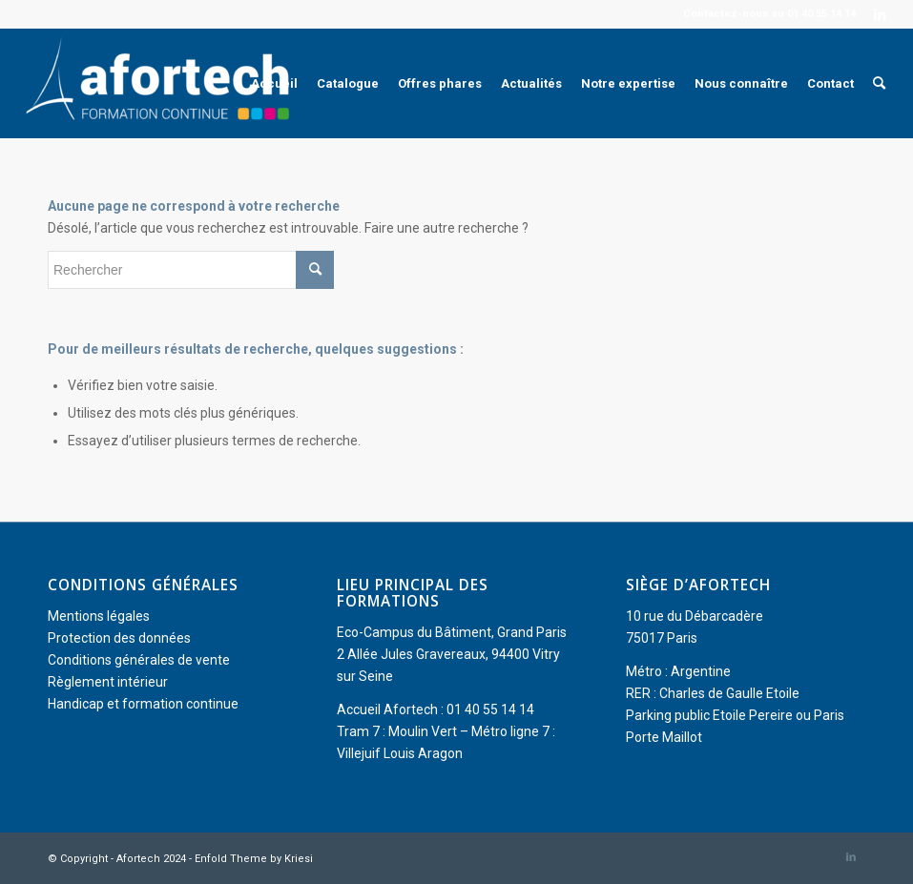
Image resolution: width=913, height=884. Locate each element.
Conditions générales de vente (139, 660)
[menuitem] (274, 83)
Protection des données (119, 638)
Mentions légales (99, 616)
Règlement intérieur (108, 681)
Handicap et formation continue (143, 703)
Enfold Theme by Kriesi (254, 859)
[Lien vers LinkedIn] (880, 14)
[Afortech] (161, 83)
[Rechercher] (879, 83)
